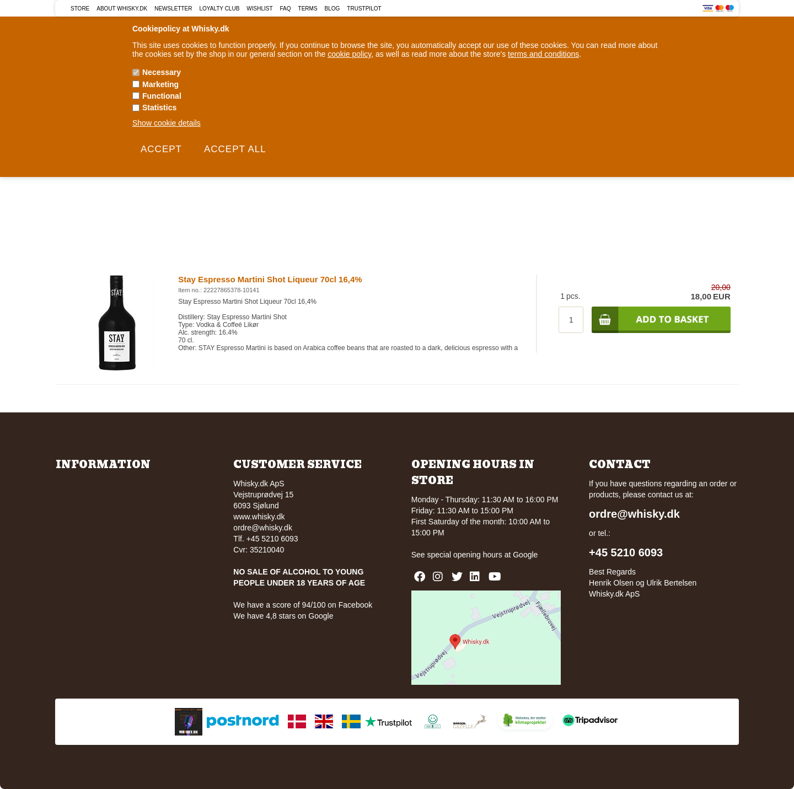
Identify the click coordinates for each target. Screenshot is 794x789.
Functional (161, 96)
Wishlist (259, 9)
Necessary (161, 72)
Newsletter (173, 9)
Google (525, 554)
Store (80, 9)
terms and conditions (543, 54)
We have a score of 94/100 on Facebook (302, 604)
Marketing (160, 84)
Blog (332, 9)
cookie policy (349, 54)
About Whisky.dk (121, 9)
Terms (308, 9)
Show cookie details (166, 123)
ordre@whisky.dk (262, 527)
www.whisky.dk (259, 516)
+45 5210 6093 (626, 552)
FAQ (285, 9)
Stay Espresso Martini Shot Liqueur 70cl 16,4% (270, 279)
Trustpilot (364, 9)
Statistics (159, 107)
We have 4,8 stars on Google (283, 615)
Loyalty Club (220, 9)
